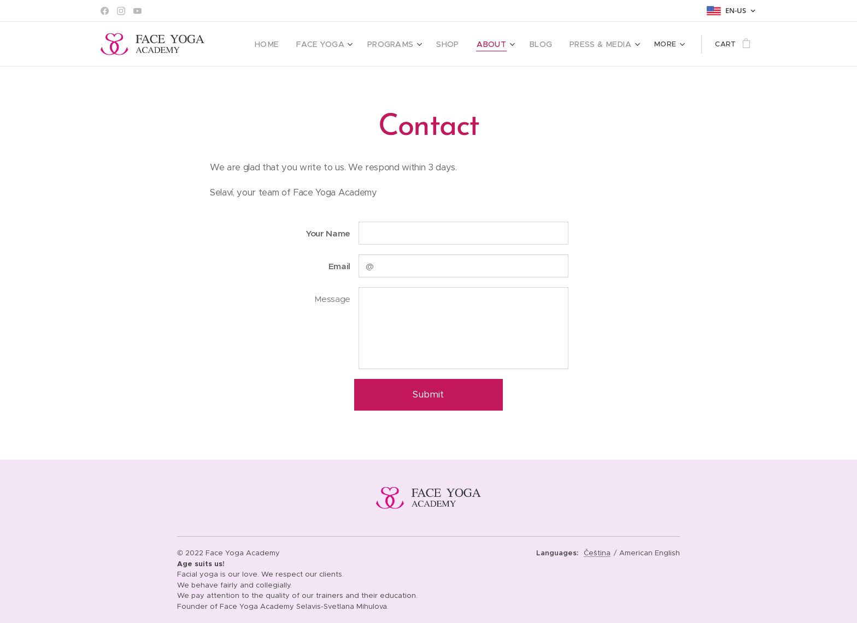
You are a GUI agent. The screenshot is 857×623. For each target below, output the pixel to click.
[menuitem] (287, 44)
